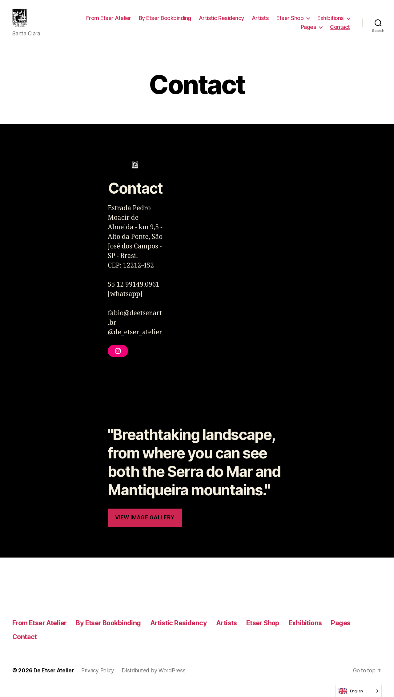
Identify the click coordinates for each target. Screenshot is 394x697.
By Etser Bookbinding (165, 22)
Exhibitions (330, 22)
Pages (308, 31)
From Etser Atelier (108, 22)
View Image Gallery (144, 527)
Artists (260, 22)
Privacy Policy (99, 679)
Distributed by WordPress (157, 679)
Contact (340, 31)
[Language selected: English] (358, 691)
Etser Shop (290, 22)
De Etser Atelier (54, 679)
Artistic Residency (221, 22)
